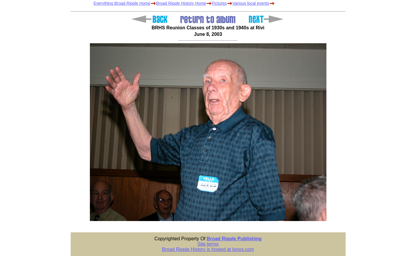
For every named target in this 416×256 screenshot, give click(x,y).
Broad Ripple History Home (181, 3)
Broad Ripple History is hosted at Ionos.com (208, 249)
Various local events (250, 3)
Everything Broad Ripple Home (122, 3)
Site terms (207, 244)
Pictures (219, 3)
